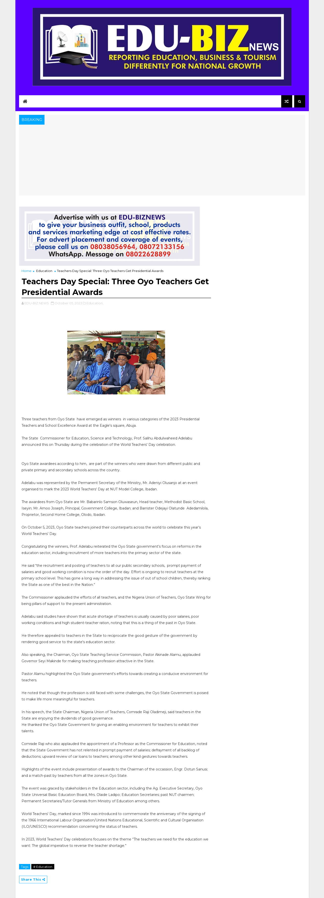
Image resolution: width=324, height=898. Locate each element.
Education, (95, 303)
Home (27, 271)
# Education (42, 867)
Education (44, 271)
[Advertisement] (162, 161)
